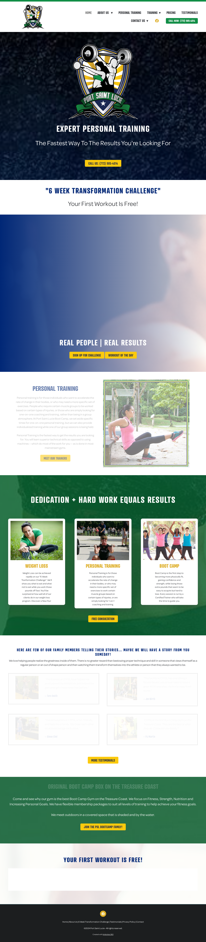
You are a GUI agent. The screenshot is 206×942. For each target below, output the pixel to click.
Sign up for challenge (87, 355)
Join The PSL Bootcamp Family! (103, 827)
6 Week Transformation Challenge (93, 921)
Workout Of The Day (120, 355)
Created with (103, 934)
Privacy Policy (129, 921)
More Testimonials (103, 760)
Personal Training (130, 13)
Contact (140, 921)
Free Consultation (103, 619)
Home (88, 13)
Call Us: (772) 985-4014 (103, 163)
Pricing (171, 13)
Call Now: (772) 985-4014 (182, 20)
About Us (105, 13)
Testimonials (189, 13)
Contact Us (139, 21)
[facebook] (157, 21)
